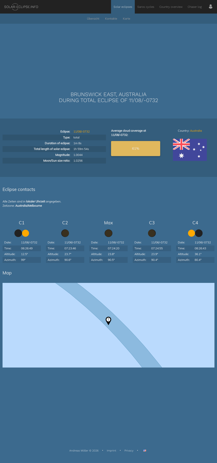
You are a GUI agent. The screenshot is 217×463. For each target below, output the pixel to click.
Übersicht (93, 18)
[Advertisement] (108, 52)
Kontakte (111, 18)
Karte (126, 18)
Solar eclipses (123, 6)
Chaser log (195, 6)
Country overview (171, 6)
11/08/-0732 (81, 131)
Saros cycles (145, 6)
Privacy (128, 450)
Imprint (111, 450)
